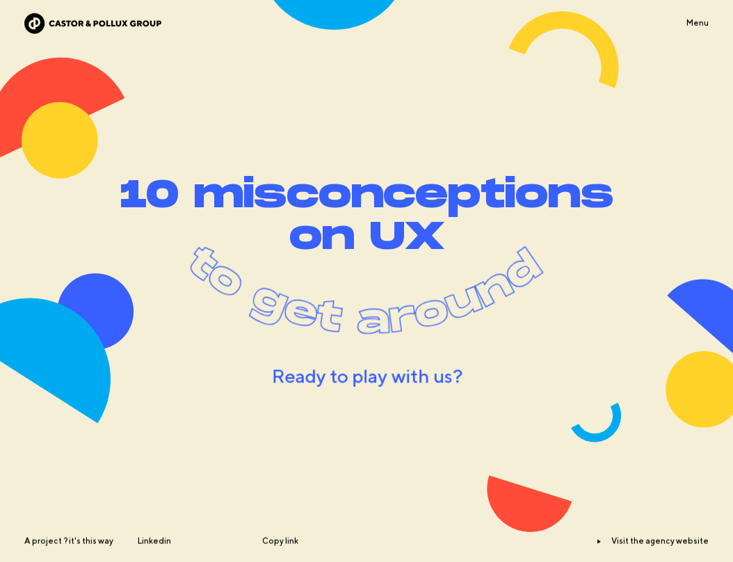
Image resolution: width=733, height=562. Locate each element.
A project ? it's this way (68, 557)
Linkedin (154, 557)
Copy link (280, 557)
